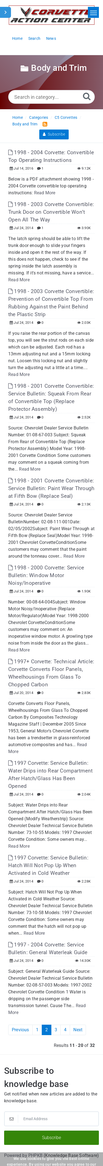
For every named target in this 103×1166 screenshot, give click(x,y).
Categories (38, 117)
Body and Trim (25, 124)
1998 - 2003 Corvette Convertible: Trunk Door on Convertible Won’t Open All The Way (51, 212)
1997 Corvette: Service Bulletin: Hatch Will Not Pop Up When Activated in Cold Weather (48, 865)
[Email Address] (51, 1118)
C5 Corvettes (66, 117)
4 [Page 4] (65, 1029)
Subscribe (54, 134)
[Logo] (51, 15)
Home (17, 117)
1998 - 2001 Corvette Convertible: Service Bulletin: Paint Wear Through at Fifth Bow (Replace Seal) (51, 488)
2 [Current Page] (46, 1029)
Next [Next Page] (77, 1029)
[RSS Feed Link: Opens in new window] (43, 124)
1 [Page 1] (37, 1029)
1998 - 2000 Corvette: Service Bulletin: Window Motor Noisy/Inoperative (46, 575)
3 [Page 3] (56, 1029)
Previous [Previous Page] (20, 1029)
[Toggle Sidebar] (5, 12)
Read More (44, 192)
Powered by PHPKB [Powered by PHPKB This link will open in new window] (23, 1155)
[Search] (86, 96)
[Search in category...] (51, 97)
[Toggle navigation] (93, 12)
